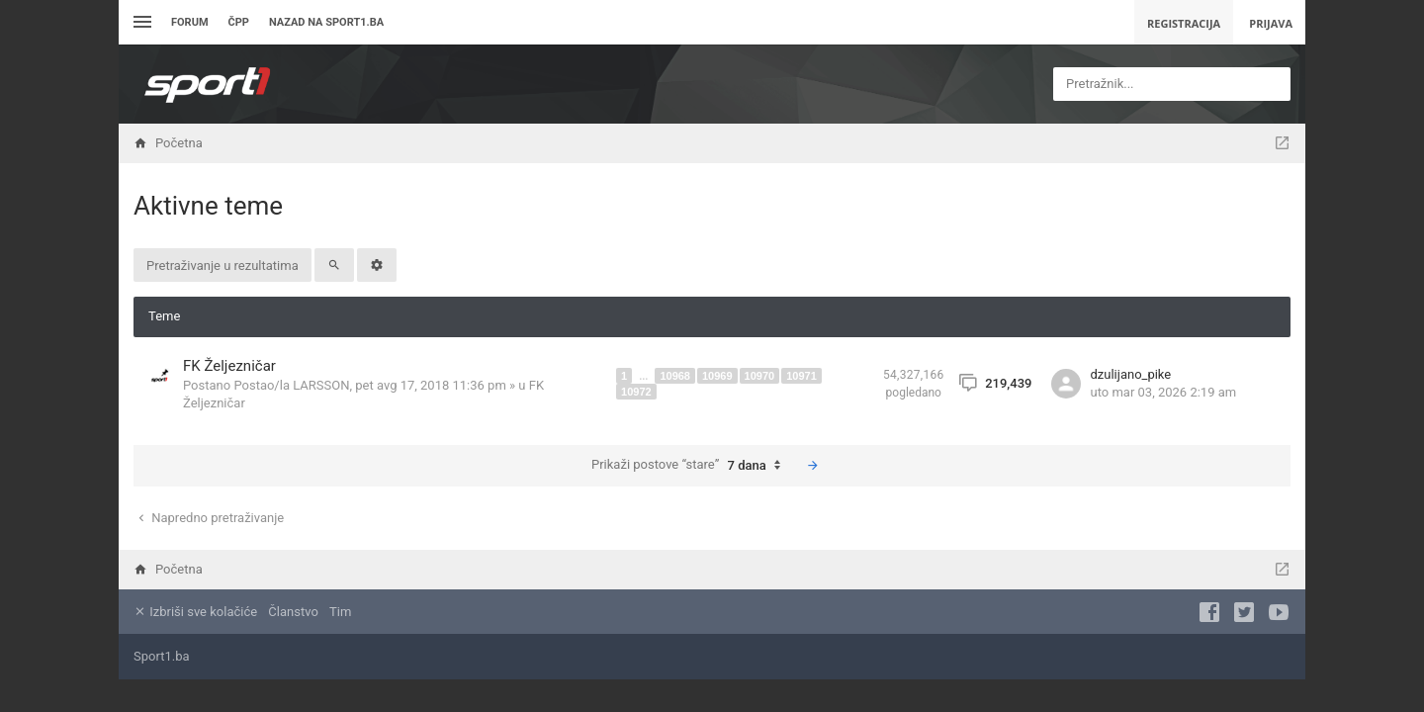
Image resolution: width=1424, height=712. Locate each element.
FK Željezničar (229, 366)
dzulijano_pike (1131, 374)
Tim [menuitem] (340, 611)
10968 (675, 376)
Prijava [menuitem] (1270, 23)
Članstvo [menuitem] (292, 611)
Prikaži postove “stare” (690, 466)
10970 (760, 376)
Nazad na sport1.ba (326, 22)
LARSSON (321, 385)
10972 (636, 392)
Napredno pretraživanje (209, 517)
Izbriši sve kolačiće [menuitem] (195, 611)
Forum (190, 22)
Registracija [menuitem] (1183, 23)
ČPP (238, 22)
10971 (801, 376)
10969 (717, 376)
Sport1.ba (162, 656)
